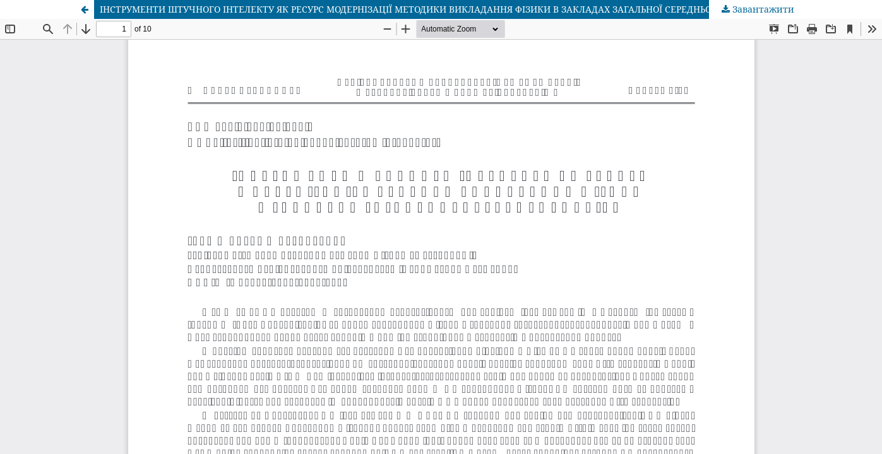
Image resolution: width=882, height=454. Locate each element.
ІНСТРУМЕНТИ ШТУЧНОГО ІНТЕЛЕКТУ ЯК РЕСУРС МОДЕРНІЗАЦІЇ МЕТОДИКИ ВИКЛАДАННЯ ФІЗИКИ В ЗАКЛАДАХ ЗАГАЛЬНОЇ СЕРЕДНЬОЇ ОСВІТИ (425, 9)
